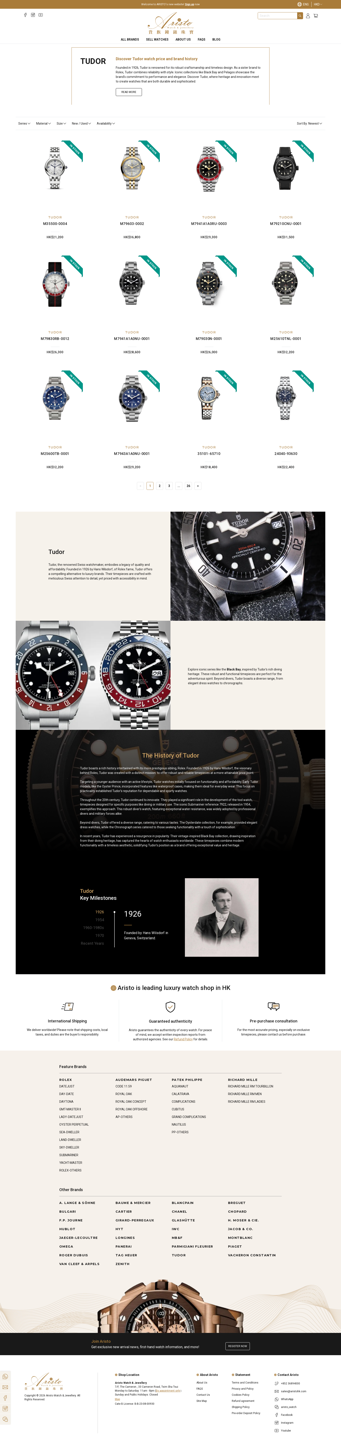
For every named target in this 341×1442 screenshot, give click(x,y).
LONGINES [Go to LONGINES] (125, 1238)
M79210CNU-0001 (286, 224)
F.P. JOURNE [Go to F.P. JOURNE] (71, 1220)
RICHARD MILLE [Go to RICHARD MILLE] (242, 1080)
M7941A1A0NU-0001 (132, 339)
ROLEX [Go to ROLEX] (65, 1080)
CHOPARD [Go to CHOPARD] (237, 1212)
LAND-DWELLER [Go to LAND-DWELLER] (70, 1140)
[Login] (308, 16)
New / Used (82, 123)
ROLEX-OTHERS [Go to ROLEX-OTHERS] (70, 1170)
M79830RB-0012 (55, 339)
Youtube (286, 1430)
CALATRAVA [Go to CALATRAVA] (180, 1094)
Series (24, 123)
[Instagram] (33, 15)
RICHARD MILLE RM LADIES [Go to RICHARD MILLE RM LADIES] (246, 1101)
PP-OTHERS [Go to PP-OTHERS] (180, 1132)
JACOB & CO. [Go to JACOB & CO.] (240, 1229)
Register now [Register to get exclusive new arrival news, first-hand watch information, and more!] (237, 1346)
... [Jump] (178, 486)
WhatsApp (287, 1399)
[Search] (300, 15)
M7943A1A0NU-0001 (132, 454)
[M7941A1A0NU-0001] (132, 289)
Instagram (287, 1422)
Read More (128, 92)
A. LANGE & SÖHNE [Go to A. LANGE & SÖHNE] (77, 1203)
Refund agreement (243, 1401)
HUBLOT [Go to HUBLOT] (67, 1229)
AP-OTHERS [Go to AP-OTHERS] (124, 1117)
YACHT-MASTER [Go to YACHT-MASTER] (70, 1162)
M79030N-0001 (209, 339)
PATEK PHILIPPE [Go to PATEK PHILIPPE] (187, 1080)
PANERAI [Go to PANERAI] (124, 1246)
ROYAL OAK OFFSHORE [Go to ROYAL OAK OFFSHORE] (132, 1109)
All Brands (130, 39)
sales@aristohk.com (293, 1391)
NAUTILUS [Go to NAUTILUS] (179, 1124)
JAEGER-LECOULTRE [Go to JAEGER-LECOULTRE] (78, 1238)
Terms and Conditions (245, 1382)
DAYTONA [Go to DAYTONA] (66, 1101)
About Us (183, 39)
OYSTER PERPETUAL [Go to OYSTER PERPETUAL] (74, 1124)
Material (43, 123)
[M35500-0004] (55, 174)
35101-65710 (209, 454)
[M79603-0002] (132, 174)
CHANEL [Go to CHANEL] (179, 1212)
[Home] (171, 23)
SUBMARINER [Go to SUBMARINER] (68, 1155)
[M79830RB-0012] (55, 289)
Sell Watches (157, 39)
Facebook (287, 1414)
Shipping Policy (241, 1407)
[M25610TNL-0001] (286, 289)
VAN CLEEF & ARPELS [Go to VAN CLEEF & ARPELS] (79, 1264)
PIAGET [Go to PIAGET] (235, 1246)
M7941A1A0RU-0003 (209, 224)
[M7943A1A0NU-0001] (132, 404)
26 (188, 485)
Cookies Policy (240, 1394)
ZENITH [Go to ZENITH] (123, 1264)
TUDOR (55, 217)
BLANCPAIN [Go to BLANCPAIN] (183, 1203)
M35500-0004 (55, 224)
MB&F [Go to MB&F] (177, 1238)
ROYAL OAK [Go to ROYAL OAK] (124, 1094)
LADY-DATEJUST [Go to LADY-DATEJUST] (71, 1117)
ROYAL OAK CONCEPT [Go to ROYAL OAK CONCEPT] (131, 1101)
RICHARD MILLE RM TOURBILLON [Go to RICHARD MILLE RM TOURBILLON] (250, 1086)
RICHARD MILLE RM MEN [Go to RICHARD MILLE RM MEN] (245, 1094)
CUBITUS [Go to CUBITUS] (178, 1109)
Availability (106, 123)
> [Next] (198, 486)
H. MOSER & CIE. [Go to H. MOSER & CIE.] (243, 1220)
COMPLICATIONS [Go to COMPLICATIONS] (183, 1101)
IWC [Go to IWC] (175, 1229)
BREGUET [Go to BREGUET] (237, 1203)
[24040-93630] (286, 404)
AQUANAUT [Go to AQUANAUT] (180, 1086)
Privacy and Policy (243, 1388)
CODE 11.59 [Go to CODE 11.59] (124, 1086)
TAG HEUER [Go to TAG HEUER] (126, 1255)
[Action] (5, 1419)
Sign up (189, 4)
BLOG (216, 39)
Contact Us (203, 1394)
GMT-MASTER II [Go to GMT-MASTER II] (70, 1109)
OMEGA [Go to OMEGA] (66, 1246)
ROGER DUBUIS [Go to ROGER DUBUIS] (73, 1255)
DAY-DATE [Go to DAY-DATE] (66, 1094)
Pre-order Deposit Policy (246, 1413)
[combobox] (277, 15)
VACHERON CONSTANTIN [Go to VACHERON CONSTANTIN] (252, 1255)
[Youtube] (40, 15)
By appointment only (168, 1390)
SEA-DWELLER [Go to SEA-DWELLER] (69, 1132)
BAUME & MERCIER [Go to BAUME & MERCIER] (133, 1203)
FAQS (201, 39)
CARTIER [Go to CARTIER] (124, 1212)
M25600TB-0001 (55, 454)
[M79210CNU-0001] (286, 174)
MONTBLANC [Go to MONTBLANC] (240, 1238)
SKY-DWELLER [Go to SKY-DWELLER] (69, 1147)
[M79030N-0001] (209, 289)
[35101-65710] (209, 404)
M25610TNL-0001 (285, 339)
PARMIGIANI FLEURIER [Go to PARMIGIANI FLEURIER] (192, 1246)
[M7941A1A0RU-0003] (209, 174)
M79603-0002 (132, 224)
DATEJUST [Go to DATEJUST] (67, 1086)
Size (62, 123)
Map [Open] (117, 1399)
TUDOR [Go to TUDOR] (179, 1255)
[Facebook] (25, 15)
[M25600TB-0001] (55, 404)
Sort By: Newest (310, 123)
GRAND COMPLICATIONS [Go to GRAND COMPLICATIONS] (189, 1117)
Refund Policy (183, 1039)
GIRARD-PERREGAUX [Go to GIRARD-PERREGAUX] (135, 1220)
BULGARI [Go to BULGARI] (67, 1212)
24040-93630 (286, 454)
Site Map (201, 1401)
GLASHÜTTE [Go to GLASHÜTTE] (183, 1220)
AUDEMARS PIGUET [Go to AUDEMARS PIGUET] (134, 1080)
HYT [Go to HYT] (119, 1229)
